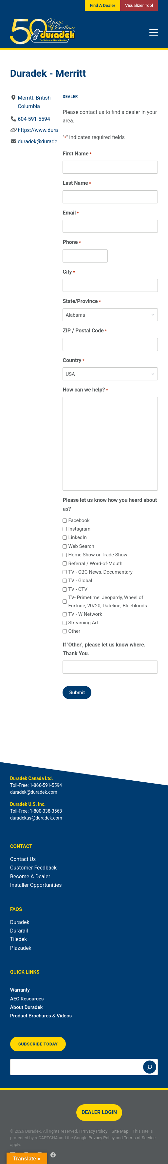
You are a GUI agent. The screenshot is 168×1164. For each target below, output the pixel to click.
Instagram (79, 529)
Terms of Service (140, 1137)
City (69, 272)
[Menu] (153, 32)
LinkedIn (77, 537)
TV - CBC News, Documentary (100, 572)
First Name (77, 154)
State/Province (82, 301)
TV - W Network (85, 614)
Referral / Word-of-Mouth (95, 563)
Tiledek (18, 939)
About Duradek (26, 1007)
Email (71, 213)
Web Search (81, 546)
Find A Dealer (102, 5)
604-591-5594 (34, 119)
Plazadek (20, 948)
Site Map (120, 1131)
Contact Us (23, 859)
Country (73, 360)
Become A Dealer (30, 876)
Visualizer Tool (139, 5)
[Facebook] (53, 1154)
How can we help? (85, 390)
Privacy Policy (94, 1131)
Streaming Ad (83, 623)
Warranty (20, 990)
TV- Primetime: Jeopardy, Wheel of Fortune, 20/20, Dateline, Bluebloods (107, 602)
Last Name (77, 183)
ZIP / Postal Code (85, 330)
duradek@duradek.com (45, 141)
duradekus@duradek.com (36, 818)
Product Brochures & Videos (41, 1016)
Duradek (19, 922)
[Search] (149, 1067)
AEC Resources (27, 999)
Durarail (19, 931)
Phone (72, 242)
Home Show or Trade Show (97, 555)
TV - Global (80, 580)
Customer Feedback (33, 868)
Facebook (78, 520)
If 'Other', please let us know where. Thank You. (104, 649)
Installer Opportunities (36, 885)
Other (74, 631)
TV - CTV (77, 589)
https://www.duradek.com (48, 130)
